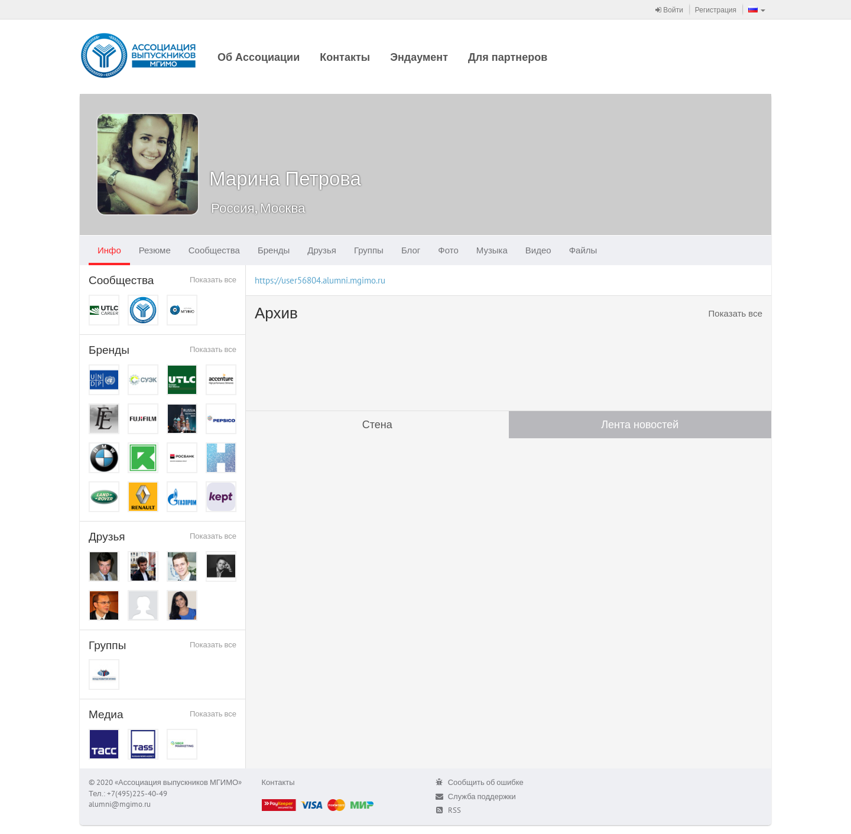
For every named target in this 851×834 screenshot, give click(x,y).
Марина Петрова (285, 178)
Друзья (321, 250)
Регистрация (715, 9)
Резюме (155, 250)
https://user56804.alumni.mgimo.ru (320, 280)
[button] (756, 9)
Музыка (492, 250)
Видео (538, 250)
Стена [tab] (377, 424)
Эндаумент (419, 57)
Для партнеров (507, 57)
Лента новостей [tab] (639, 424)
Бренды (274, 250)
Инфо (109, 250)
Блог (410, 250)
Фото (448, 250)
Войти (669, 9)
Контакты (345, 57)
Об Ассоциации (258, 57)
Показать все (213, 280)
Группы (369, 250)
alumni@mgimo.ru (120, 804)
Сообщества (214, 250)
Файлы (583, 250)
